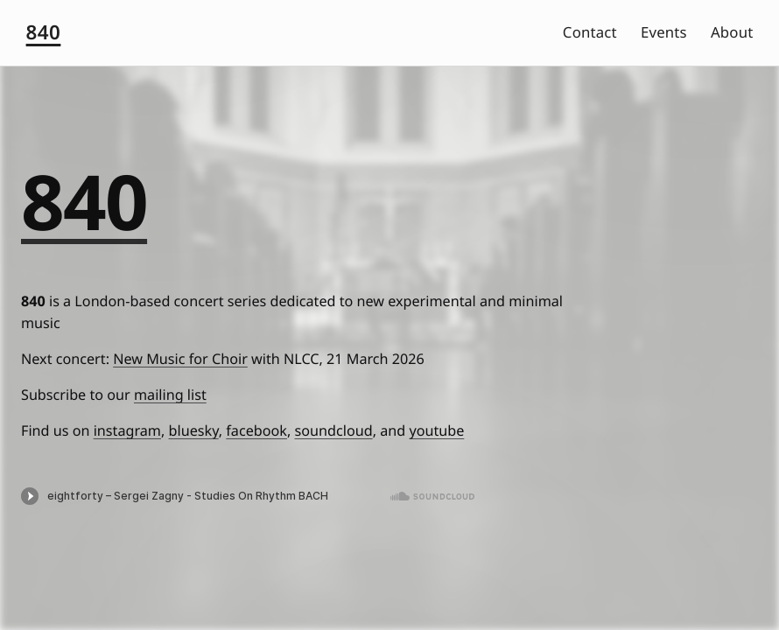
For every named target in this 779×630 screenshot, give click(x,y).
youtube (436, 430)
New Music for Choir (180, 358)
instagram (127, 430)
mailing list (170, 394)
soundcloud (334, 430)
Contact (590, 32)
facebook (256, 430)
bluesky (194, 430)
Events (664, 32)
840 (43, 32)
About (732, 32)
